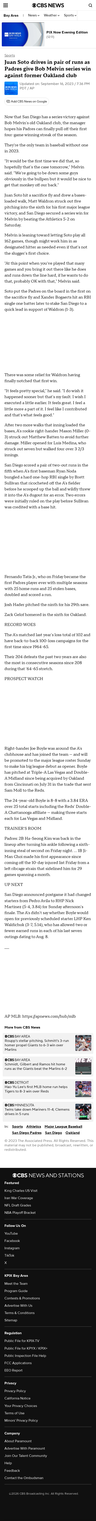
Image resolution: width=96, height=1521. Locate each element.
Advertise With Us (18, 1305)
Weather (51, 15)
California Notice (17, 1398)
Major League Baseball (63, 1126)
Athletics (33, 1126)
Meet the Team (16, 1283)
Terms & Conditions (19, 1313)
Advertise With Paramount (24, 1448)
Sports (70, 15)
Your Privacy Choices (20, 1406)
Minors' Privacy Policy (21, 1420)
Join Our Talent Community (25, 1456)
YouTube (11, 1233)
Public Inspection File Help (25, 1356)
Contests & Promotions (22, 1298)
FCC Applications (18, 1363)
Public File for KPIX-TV (21, 1341)
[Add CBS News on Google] (26, 102)
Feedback (12, 1470)
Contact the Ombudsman (23, 1478)
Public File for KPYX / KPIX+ (25, 1348)
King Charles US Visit (20, 1190)
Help (8, 1463)
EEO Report (13, 1370)
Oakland (72, 1133)
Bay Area (11, 15)
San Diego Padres (26, 1133)
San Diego (53, 1133)
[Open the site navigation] (18, 5)
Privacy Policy (15, 1391)
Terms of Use (14, 1413)
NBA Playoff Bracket (20, 1212)
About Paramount (18, 1441)
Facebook (12, 1241)
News (33, 15)
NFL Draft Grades (17, 1205)
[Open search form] (90, 5)
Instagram (12, 1248)
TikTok (9, 1255)
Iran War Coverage (18, 1198)
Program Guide (16, 1291)
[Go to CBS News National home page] (48, 5)
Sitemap (10, 1320)
